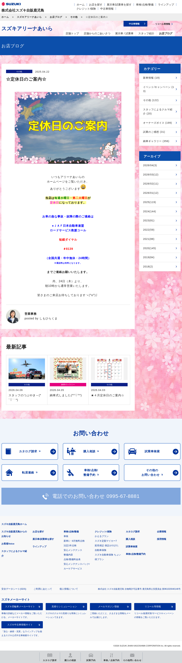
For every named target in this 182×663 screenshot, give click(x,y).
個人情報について (69, 589)
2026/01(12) (151, 192)
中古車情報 (107, 8)
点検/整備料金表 (72, 559)
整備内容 (68, 554)
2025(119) (149, 202)
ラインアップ (166, 4)
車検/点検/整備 (144, 4)
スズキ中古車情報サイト (20, 624)
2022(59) (148, 229)
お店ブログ (56, 17)
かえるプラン (102, 536)
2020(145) (149, 248)
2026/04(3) (150, 165)
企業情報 (161, 531)
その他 (74, 17)
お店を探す (95, 4)
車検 (66, 536)
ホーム (81, 4)
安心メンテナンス (73, 550)
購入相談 (130, 539)
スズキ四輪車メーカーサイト (20, 606)
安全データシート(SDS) (13, 589)
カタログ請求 (133, 531)
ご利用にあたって (43, 589)
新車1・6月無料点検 (74, 541)
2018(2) (148, 266)
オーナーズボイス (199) (157, 122)
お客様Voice (7, 543)
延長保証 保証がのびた (107, 545)
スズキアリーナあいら (29, 17)
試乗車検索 (131, 546)
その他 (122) (151, 100)
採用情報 (161, 539)
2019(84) (148, 257)
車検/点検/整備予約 (136, 554)
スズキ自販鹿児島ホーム (14, 524)
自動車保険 (100, 550)
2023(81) (148, 220)
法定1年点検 (70, 545)
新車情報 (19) (151, 77)
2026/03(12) (151, 174)
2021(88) (148, 239)
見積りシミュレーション (64, 606)
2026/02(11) (151, 183)
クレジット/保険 (86, 8)
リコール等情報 (153, 606)
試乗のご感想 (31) (154, 131)
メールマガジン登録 (108, 606)
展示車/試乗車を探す (119, 4)
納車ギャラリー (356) (156, 141)
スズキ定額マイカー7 (106, 541)
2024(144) (149, 211)
